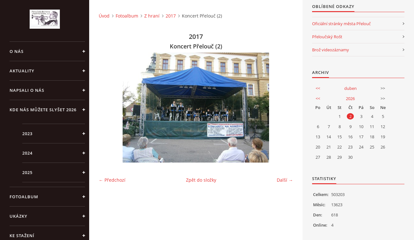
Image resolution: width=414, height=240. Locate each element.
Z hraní (152, 16)
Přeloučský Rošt (327, 37)
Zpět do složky (201, 180)
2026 (350, 98)
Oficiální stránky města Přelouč (341, 23)
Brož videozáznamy (330, 50)
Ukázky (18, 216)
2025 (27, 172)
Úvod (104, 16)
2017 (171, 16)
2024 (27, 153)
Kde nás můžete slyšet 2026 (43, 110)
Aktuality (22, 71)
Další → (285, 180)
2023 (27, 133)
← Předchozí (112, 180)
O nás (17, 51)
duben (350, 88)
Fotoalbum (24, 197)
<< (318, 88)
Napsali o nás (27, 90)
